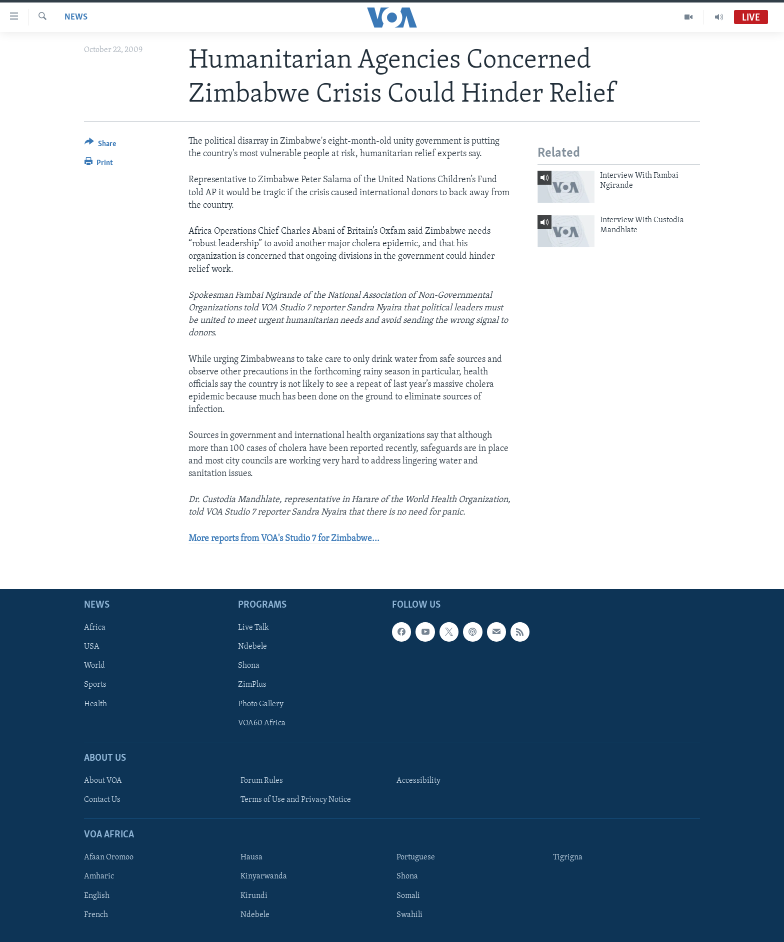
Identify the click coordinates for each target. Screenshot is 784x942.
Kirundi (254, 895)
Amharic (99, 876)
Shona (249, 666)
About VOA (103, 781)
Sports (95, 685)
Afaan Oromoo (109, 857)
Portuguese (415, 857)
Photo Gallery (261, 704)
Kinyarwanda (263, 876)
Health (95, 704)
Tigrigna (567, 857)
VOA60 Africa (262, 723)
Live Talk (253, 628)
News (76, 17)
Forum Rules (261, 781)
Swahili (409, 914)
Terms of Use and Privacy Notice (295, 800)
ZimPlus (252, 685)
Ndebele (252, 647)
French (96, 914)
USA (92, 647)
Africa (95, 628)
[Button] (100, 145)
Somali (408, 895)
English (97, 895)
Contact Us (102, 800)
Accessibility (418, 781)
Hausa (251, 857)
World (94, 666)
